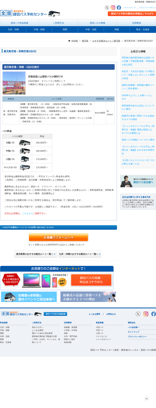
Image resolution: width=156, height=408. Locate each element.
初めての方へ (37, 327)
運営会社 (131, 323)
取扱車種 (99, 323)
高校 (66, 333)
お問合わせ (111, 314)
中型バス (99, 330)
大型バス (99, 327)
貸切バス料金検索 (19, 23)
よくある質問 (94, 314)
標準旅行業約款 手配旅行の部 (44, 336)
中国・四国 (39, 29)
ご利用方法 (58, 23)
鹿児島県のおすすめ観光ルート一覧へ (34, 254)
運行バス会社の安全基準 (42, 333)
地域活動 (67, 342)
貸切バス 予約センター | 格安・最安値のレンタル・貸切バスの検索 (123, 350)
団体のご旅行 (69, 339)
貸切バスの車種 (97, 23)
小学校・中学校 (70, 330)
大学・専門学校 (70, 336)
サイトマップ (130, 8)
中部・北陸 (90, 29)
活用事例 (136, 23)
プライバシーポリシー (137, 337)
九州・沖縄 (13, 29)
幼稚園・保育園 (70, 327)
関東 (117, 29)
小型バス (99, 333)
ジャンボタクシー (103, 339)
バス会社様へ (133, 327)
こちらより (27, 213)
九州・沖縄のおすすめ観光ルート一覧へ (78, 254)
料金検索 (3, 323)
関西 (65, 29)
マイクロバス (101, 336)
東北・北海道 (142, 29)
